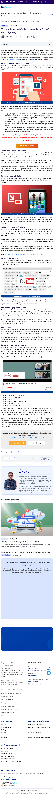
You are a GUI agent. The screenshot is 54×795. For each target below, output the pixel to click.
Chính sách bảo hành (7, 706)
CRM (21, 773)
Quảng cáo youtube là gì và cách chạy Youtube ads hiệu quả (27, 254)
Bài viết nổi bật (22, 13)
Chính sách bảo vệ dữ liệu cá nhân (11, 693)
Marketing (5, 25)
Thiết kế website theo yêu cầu (9, 773)
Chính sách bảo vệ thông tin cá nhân (12, 690)
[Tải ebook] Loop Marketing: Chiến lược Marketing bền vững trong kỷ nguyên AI (25, 552)
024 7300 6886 (33, 681)
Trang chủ (4, 21)
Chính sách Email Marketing (9, 709)
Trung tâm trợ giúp (23, 1)
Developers (13, 16)
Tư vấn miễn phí (16, 443)
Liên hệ (46, 1)
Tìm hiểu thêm (37, 443)
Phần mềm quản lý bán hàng (11, 777)
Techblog (13, 21)
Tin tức (3, 16)
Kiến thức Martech (7, 13)
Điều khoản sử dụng (7, 696)
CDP (29, 777)
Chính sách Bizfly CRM (8, 712)
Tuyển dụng (36, 1)
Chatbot (23, 777)
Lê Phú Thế (6, 36)
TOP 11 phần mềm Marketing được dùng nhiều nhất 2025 (20, 542)
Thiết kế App (40, 773)
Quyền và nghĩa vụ (7, 699)
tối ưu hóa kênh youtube (12, 59)
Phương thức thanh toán (8, 703)
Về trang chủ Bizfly (8, 1)
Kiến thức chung (34, 13)
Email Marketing (30, 773)
